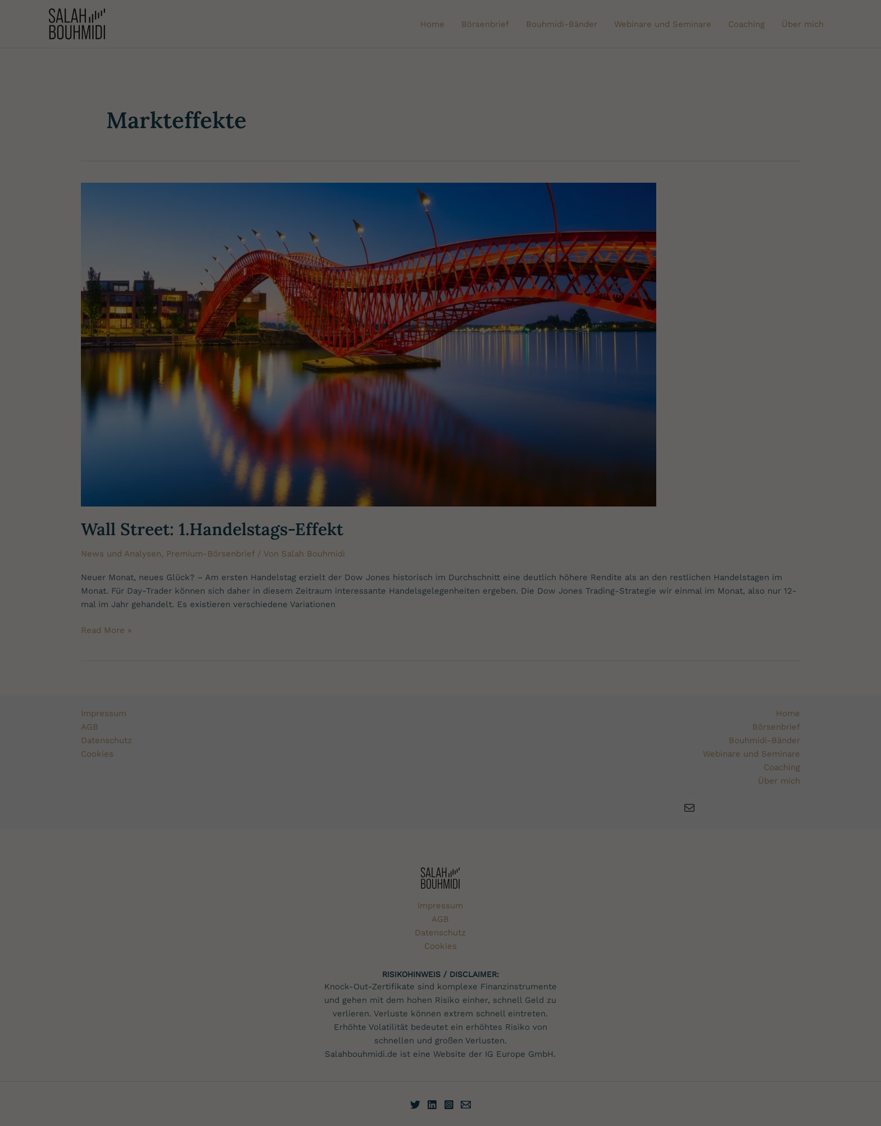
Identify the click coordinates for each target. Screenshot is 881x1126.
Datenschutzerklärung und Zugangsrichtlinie (143, 544)
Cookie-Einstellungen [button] (726, 608)
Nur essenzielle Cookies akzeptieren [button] (771, 558)
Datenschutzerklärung (87, 594)
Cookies (23, 544)
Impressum (829, 608)
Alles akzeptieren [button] (771, 525)
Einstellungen (276, 594)
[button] (771, 587)
